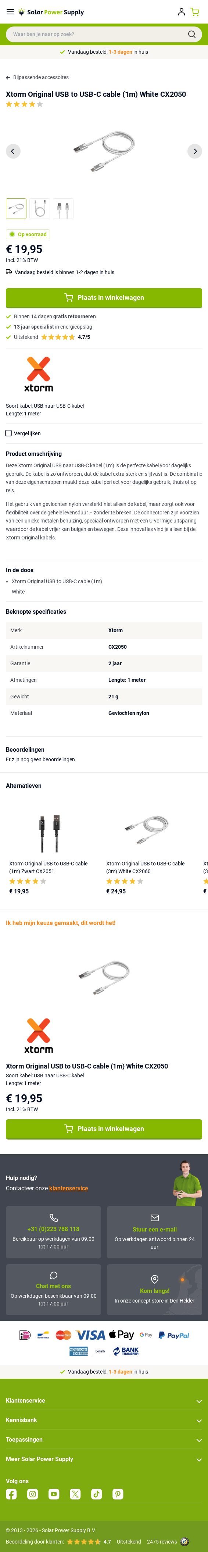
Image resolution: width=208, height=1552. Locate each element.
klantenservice (68, 1188)
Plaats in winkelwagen (104, 297)
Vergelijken (27, 433)
